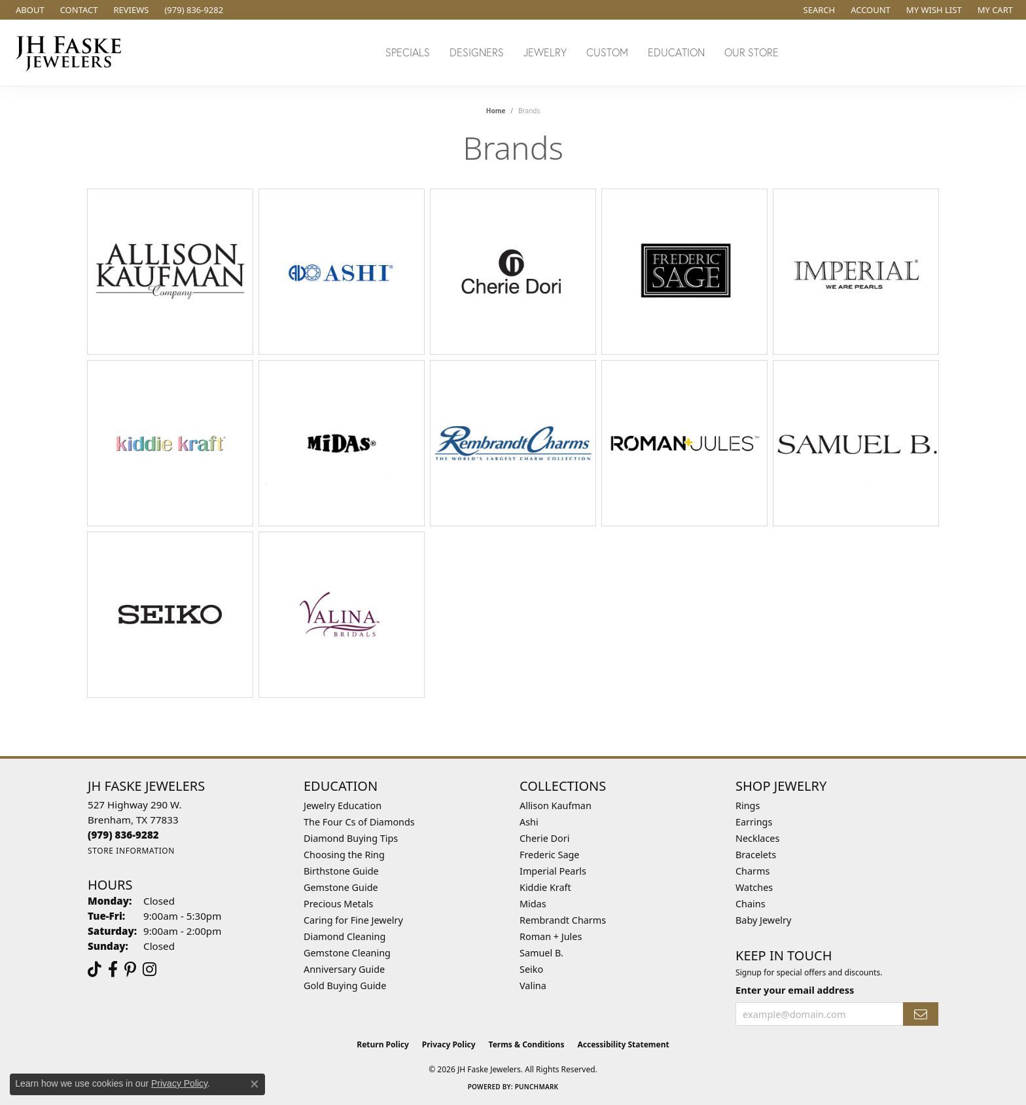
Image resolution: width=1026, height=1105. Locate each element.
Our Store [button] (751, 52)
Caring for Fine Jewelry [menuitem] (353, 920)
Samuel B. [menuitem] (541, 953)
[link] (28, 10)
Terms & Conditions (527, 1044)
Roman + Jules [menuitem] (551, 936)
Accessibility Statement (623, 1044)
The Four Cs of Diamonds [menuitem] (359, 822)
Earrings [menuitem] (753, 822)
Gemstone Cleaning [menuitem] (347, 953)
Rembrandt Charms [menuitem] (563, 920)
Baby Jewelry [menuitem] (763, 920)
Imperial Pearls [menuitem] (553, 871)
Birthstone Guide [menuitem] (341, 871)
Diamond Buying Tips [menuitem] (351, 838)
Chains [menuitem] (750, 903)
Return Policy (383, 1044)
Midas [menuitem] (533, 903)
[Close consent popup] (254, 1084)
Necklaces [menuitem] (757, 838)
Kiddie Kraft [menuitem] (545, 887)
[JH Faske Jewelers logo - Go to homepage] (72, 52)
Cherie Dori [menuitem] (545, 838)
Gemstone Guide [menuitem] (341, 887)
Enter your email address (794, 989)
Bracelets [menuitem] (755, 854)
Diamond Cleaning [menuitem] (344, 936)
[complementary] (931, 1033)
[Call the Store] (123, 834)
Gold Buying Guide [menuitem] (345, 985)
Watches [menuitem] (754, 887)
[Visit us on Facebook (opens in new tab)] (113, 969)
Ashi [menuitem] (529, 822)
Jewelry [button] (545, 52)
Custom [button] (607, 52)
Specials (407, 52)
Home (496, 110)
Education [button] (676, 52)
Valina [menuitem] (533, 985)
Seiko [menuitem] (531, 969)
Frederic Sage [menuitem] (549, 854)
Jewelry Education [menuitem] (342, 805)
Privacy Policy (449, 1044)
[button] (818, 10)
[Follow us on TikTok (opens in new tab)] (94, 969)
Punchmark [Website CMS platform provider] (537, 1086)
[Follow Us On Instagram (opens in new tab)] (149, 969)
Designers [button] (477, 52)
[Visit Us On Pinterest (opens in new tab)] (130, 969)
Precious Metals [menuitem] (338, 903)
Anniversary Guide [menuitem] (344, 969)
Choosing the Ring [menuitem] (344, 854)
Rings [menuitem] (747, 805)
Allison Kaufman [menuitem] (556, 805)
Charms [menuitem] (752, 871)
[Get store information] (131, 850)
